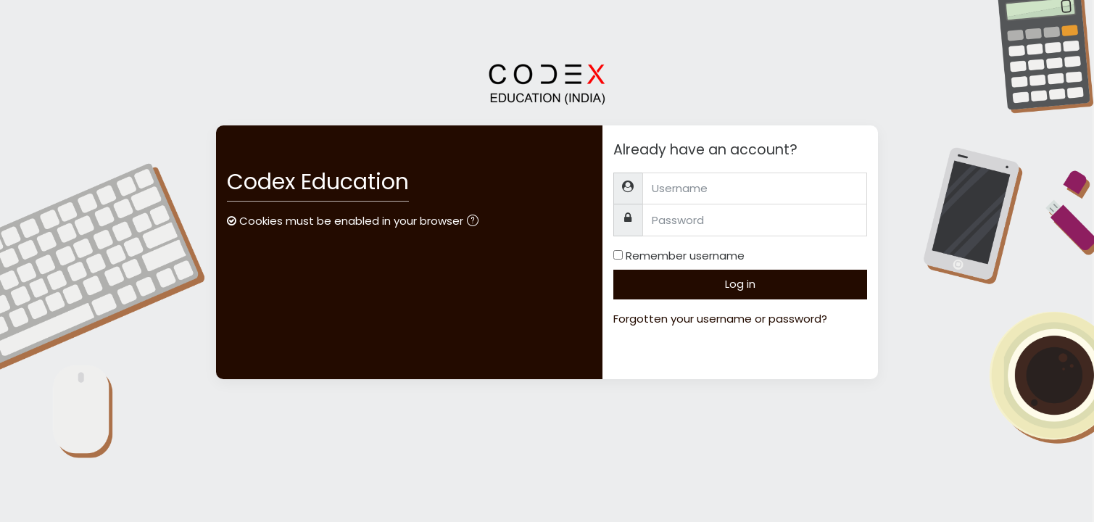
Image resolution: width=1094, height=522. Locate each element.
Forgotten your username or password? (720, 318)
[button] (475, 222)
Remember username (685, 255)
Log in (740, 283)
